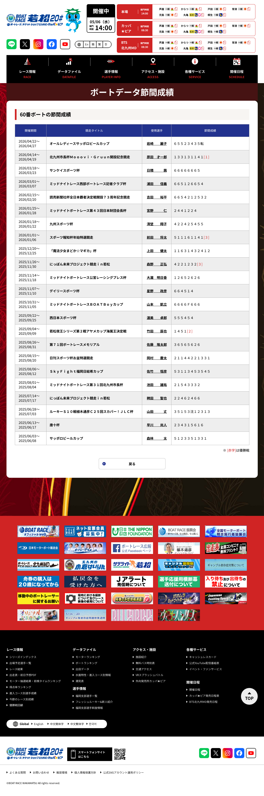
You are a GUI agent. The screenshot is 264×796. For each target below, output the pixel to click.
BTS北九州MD (129, 45)
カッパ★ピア (126, 28)
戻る (132, 463)
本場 (124, 11)
